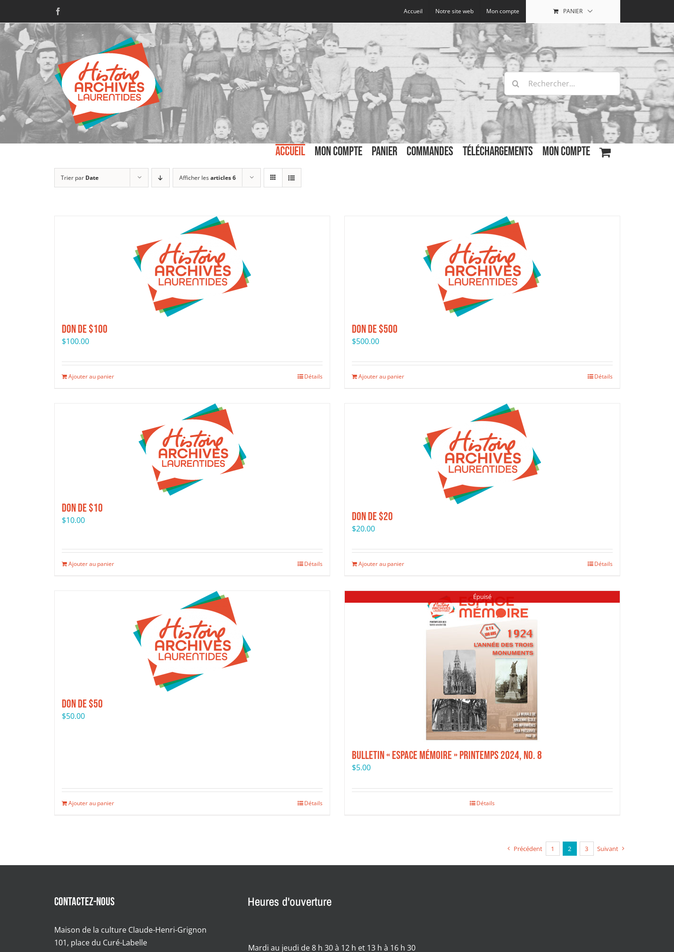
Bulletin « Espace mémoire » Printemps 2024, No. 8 (447, 755)
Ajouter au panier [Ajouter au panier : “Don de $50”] (91, 803)
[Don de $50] (192, 641)
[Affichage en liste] (292, 177)
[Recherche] (516, 83)
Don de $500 (375, 329)
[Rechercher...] (562, 83)
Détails (313, 376)
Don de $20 (372, 516)
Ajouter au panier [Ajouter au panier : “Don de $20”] (381, 564)
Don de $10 (82, 508)
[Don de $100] (192, 266)
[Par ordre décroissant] (160, 177)
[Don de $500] (482, 266)
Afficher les (207, 178)
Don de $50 (82, 704)
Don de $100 (85, 329)
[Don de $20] (482, 454)
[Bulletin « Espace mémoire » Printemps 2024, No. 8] (482, 667)
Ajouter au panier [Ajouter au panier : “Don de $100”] (91, 376)
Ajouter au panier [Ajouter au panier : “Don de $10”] (91, 564)
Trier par (80, 178)
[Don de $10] (192, 450)
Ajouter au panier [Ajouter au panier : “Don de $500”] (381, 376)
